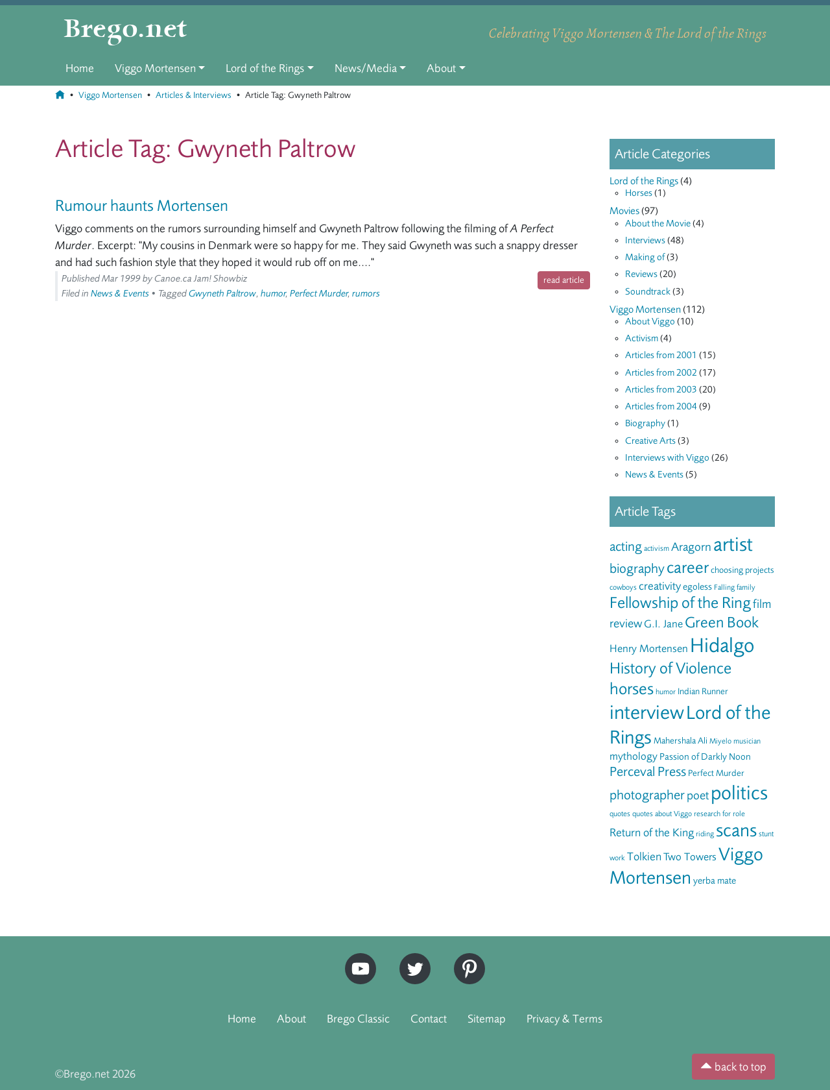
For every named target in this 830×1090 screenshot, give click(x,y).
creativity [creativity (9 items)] (660, 585)
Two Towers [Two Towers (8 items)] (690, 857)
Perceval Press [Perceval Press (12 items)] (648, 771)
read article (563, 280)
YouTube (357, 958)
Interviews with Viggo (667, 457)
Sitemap (487, 1018)
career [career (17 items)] (688, 567)
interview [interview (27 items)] (647, 712)
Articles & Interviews (193, 95)
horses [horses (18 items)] (632, 688)
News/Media (366, 68)
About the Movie (658, 223)
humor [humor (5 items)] (666, 691)
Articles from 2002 (661, 372)
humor (273, 293)
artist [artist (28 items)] (733, 544)
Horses (638, 193)
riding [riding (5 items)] (705, 833)
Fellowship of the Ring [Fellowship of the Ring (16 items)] (680, 603)
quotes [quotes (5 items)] (620, 813)
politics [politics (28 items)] (739, 793)
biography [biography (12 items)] (637, 568)
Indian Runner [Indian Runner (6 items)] (703, 691)
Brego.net (125, 29)
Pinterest (465, 958)
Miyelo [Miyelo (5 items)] (720, 740)
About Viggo (650, 321)
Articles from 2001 (661, 355)
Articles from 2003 (661, 389)
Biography (645, 423)
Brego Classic (358, 1018)
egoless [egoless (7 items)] (697, 586)
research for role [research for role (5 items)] (719, 813)
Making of (645, 257)
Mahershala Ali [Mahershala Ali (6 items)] (680, 740)
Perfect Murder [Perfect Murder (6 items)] (716, 773)
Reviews (641, 274)
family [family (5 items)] (746, 587)
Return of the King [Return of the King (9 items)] (652, 832)
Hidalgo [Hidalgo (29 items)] (722, 645)
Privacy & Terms (564, 1018)
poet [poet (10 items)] (698, 795)
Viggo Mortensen (155, 68)
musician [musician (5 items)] (747, 740)
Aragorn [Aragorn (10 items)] (691, 547)
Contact (428, 1018)
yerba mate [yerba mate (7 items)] (714, 880)
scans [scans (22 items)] (736, 830)
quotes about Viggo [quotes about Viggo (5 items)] (662, 813)
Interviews (645, 240)
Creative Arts (650, 440)
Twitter (410, 958)
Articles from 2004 (661, 406)
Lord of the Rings (265, 68)
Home (79, 68)
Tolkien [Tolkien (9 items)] (644, 856)
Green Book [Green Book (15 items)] (722, 622)
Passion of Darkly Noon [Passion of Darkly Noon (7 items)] (705, 756)
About (441, 68)
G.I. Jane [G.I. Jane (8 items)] (663, 624)
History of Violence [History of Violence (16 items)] (670, 668)
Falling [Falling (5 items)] (724, 587)
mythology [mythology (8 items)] (634, 756)
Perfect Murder (319, 293)
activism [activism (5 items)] (656, 548)
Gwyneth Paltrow (222, 293)
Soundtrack (647, 291)
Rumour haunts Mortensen (141, 206)
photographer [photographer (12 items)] (647, 795)
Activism (641, 338)
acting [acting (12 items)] (626, 546)
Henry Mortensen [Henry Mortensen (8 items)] (649, 648)
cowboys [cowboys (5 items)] (623, 587)
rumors (366, 293)
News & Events (120, 293)
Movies (624, 211)
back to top (733, 1066)
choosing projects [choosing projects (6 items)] (742, 570)
